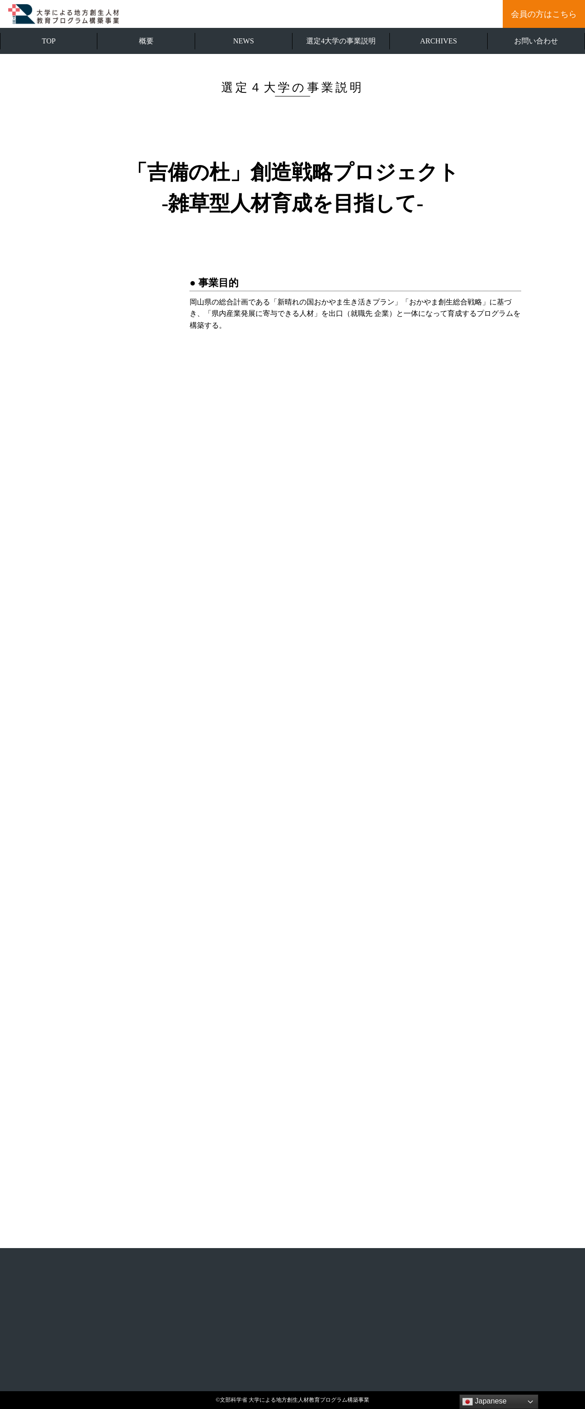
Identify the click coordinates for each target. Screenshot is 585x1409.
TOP (49, 41)
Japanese (484, 1401)
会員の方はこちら (544, 14)
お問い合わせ (536, 41)
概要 (146, 41)
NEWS (243, 41)
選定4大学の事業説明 (341, 41)
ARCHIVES (438, 41)
